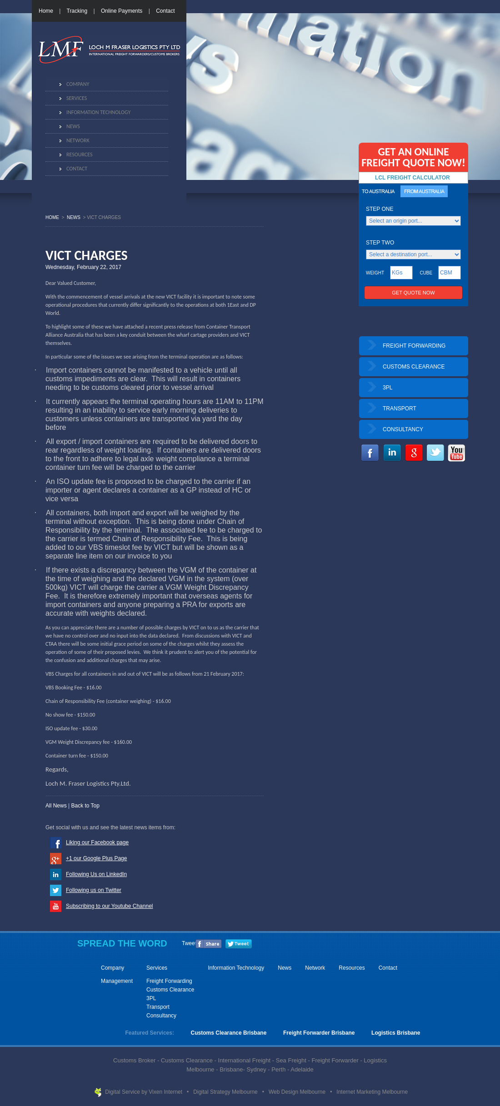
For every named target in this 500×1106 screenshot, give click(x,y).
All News (56, 805)
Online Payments (121, 11)
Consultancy (161, 1015)
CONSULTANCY (403, 429)
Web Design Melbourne (298, 1092)
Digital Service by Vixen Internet (144, 1092)
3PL (387, 387)
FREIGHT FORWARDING (414, 346)
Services (76, 98)
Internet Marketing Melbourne (372, 1092)
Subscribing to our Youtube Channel (109, 906)
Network (78, 140)
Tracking (77, 11)
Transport (158, 1007)
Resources (79, 154)
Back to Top (85, 805)
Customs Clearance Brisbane (229, 1033)
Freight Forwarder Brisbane (319, 1033)
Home (46, 11)
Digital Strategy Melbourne (226, 1092)
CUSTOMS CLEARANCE (414, 367)
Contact (165, 11)
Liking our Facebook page (97, 842)
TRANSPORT (399, 408)
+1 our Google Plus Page (96, 858)
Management (117, 981)
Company (77, 84)
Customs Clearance (170, 989)
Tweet (189, 943)
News (73, 126)
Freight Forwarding (169, 981)
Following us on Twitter (93, 890)
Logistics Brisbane (395, 1033)
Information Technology (98, 112)
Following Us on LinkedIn (96, 874)
